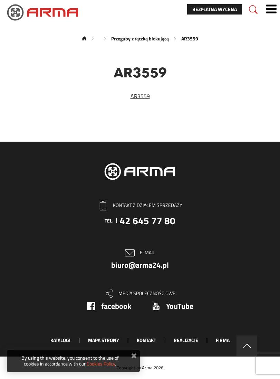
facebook (116, 306)
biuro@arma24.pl (140, 265)
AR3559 (140, 96)
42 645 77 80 (147, 220)
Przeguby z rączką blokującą (140, 38)
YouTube (179, 306)
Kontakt (146, 340)
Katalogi (60, 340)
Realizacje (186, 340)
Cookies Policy (101, 363)
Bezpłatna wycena (214, 9)
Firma (223, 340)
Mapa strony (103, 340)
